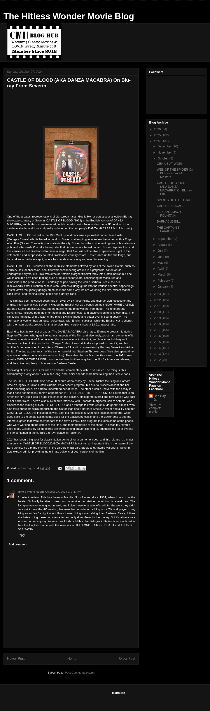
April (161, 268)
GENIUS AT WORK (170, 163)
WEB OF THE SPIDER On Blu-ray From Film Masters (175, 173)
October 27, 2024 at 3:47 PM (63, 491)
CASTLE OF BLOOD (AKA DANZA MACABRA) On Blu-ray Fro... (174, 188)
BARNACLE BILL (168, 221)
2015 (158, 342)
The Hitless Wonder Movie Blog (69, 16)
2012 (158, 360)
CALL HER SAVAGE (171, 206)
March (162, 274)
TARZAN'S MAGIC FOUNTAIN (169, 213)
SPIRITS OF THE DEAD (173, 200)
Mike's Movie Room (31, 491)
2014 (158, 348)
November (165, 152)
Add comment (18, 544)
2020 (158, 312)
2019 (158, 318)
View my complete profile (155, 408)
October (163, 158)
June (161, 256)
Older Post (127, 658)
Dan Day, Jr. (160, 397)
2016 (158, 336)
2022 (158, 300)
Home (72, 658)
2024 (158, 141)
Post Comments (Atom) (79, 672)
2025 (158, 135)
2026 (158, 129)
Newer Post (16, 658)
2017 (158, 330)
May (161, 262)
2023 (158, 294)
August (163, 244)
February (164, 280)
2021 (158, 306)
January (163, 286)
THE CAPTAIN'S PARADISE (168, 229)
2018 (158, 324)
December (165, 146)
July (161, 250)
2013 (158, 354)
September (165, 239)
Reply (21, 535)
